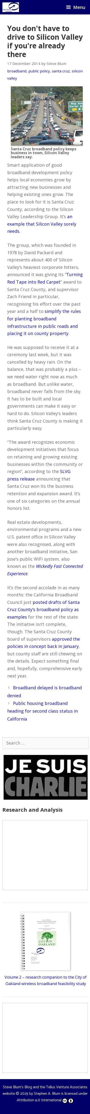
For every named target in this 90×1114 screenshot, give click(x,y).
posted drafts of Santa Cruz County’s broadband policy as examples (43, 609)
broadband (16, 71)
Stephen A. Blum (47, 1093)
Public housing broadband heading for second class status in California (42, 711)
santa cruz (61, 71)
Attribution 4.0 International (45, 1100)
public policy (39, 71)
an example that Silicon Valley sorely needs (41, 224)
